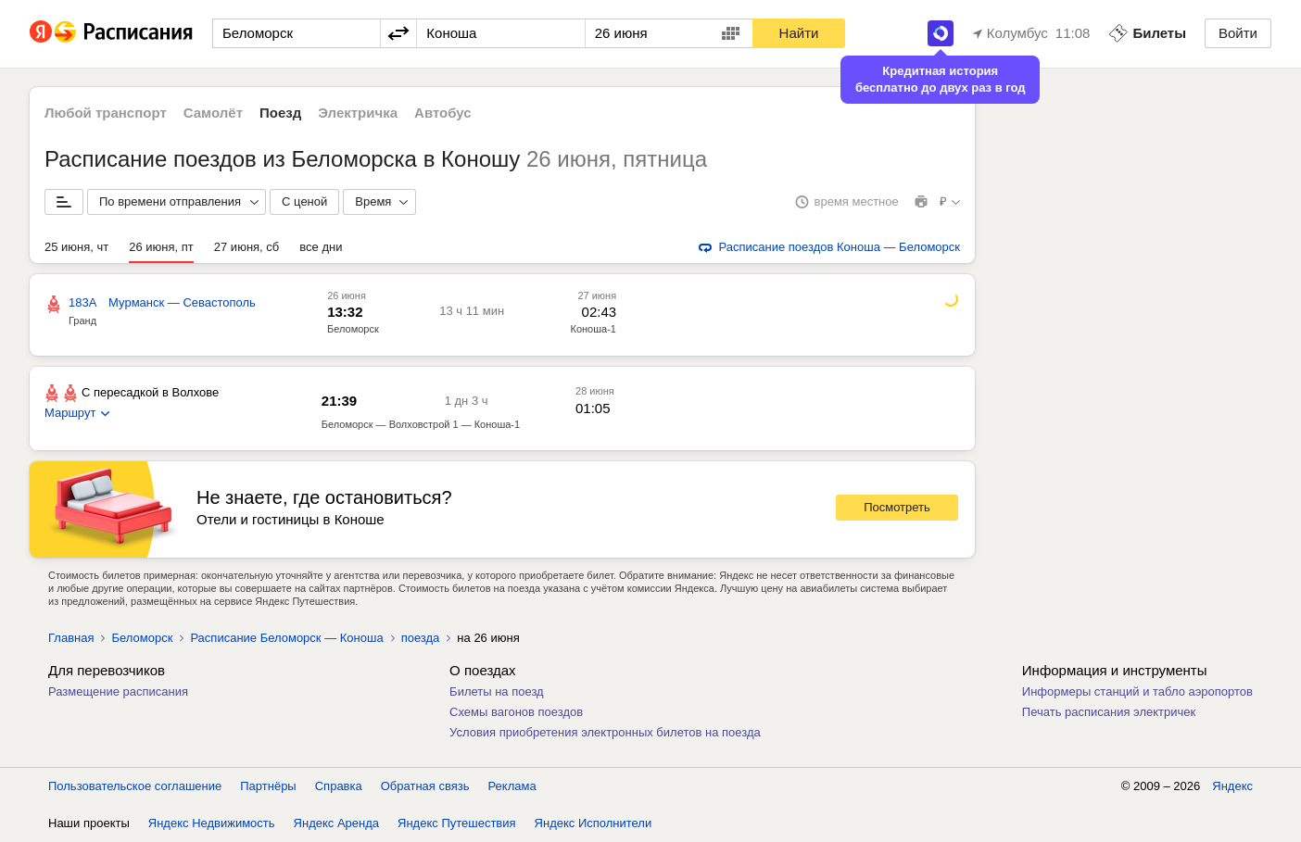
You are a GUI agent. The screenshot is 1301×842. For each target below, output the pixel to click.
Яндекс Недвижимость (211, 823)
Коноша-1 (593, 328)
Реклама (512, 786)
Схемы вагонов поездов (516, 712)
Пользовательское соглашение (134, 786)
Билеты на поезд (496, 691)
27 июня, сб (246, 247)
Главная (71, 638)
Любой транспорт (105, 112)
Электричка (358, 112)
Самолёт (213, 112)
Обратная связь (425, 786)
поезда (420, 638)
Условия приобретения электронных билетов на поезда (605, 732)
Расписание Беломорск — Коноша (286, 638)
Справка (338, 786)
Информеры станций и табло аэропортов (1137, 691)
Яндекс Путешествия (457, 823)
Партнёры (268, 786)
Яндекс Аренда (336, 823)
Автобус (443, 112)
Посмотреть (897, 507)
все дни (320, 247)
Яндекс (1232, 786)
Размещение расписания (118, 691)
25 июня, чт (76, 247)
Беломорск (353, 328)
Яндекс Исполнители (593, 823)
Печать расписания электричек (1108, 712)
